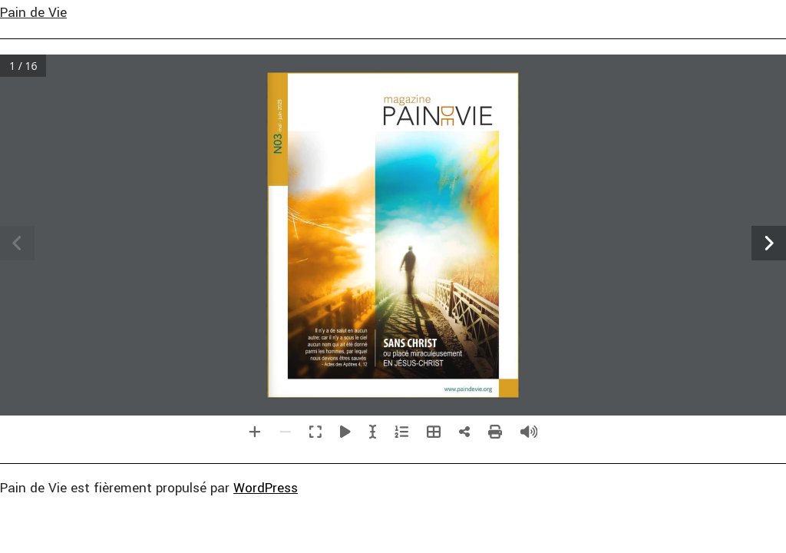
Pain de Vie (33, 12)
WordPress (265, 488)
